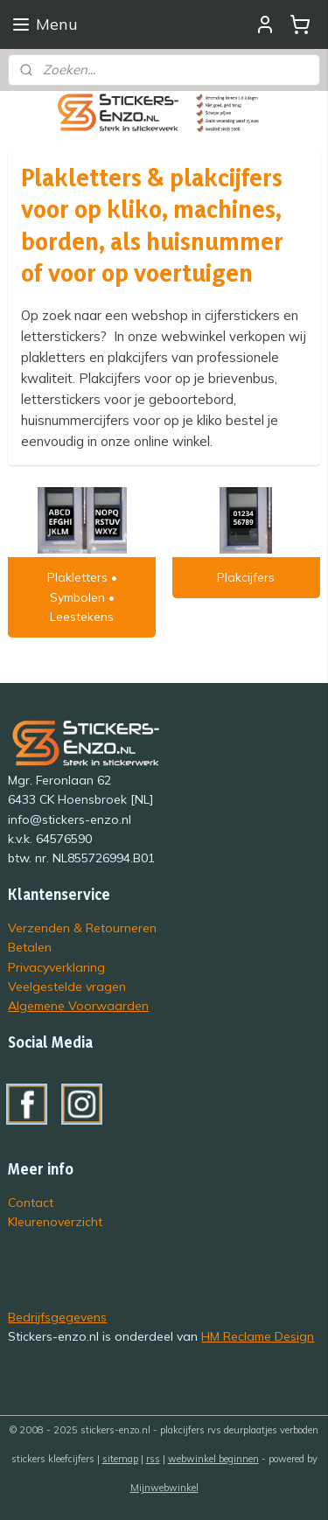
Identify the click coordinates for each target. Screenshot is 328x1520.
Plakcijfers (246, 577)
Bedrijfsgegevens (57, 1316)
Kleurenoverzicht (55, 1221)
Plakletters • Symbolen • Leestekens (82, 596)
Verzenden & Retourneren (82, 927)
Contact (30, 1202)
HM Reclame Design (257, 1335)
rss (153, 1459)
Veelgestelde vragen (67, 986)
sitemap (120, 1459)
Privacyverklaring (56, 966)
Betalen (30, 946)
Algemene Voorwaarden (78, 1005)
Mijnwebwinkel (164, 1488)
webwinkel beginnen (213, 1459)
